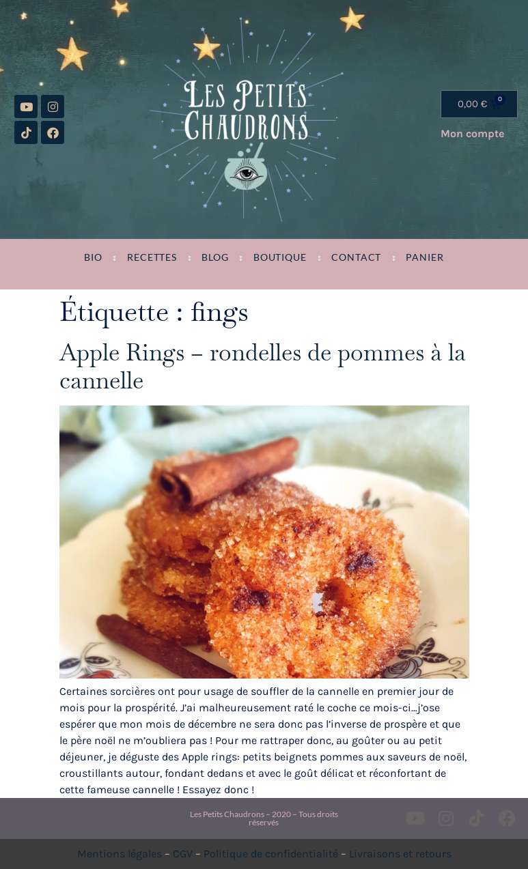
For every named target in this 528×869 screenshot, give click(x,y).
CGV (183, 853)
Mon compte (472, 133)
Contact (356, 257)
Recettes (152, 257)
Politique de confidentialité (271, 853)
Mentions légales (119, 853)
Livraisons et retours (400, 853)
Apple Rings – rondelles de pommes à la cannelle (262, 366)
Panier (424, 257)
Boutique (280, 257)
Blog (215, 257)
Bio (93, 257)
